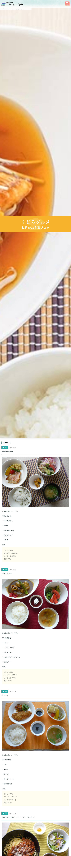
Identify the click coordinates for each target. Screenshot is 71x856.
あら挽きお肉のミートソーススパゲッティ (17, 817)
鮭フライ (4, 695)
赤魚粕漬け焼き (7, 452)
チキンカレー (6, 573)
